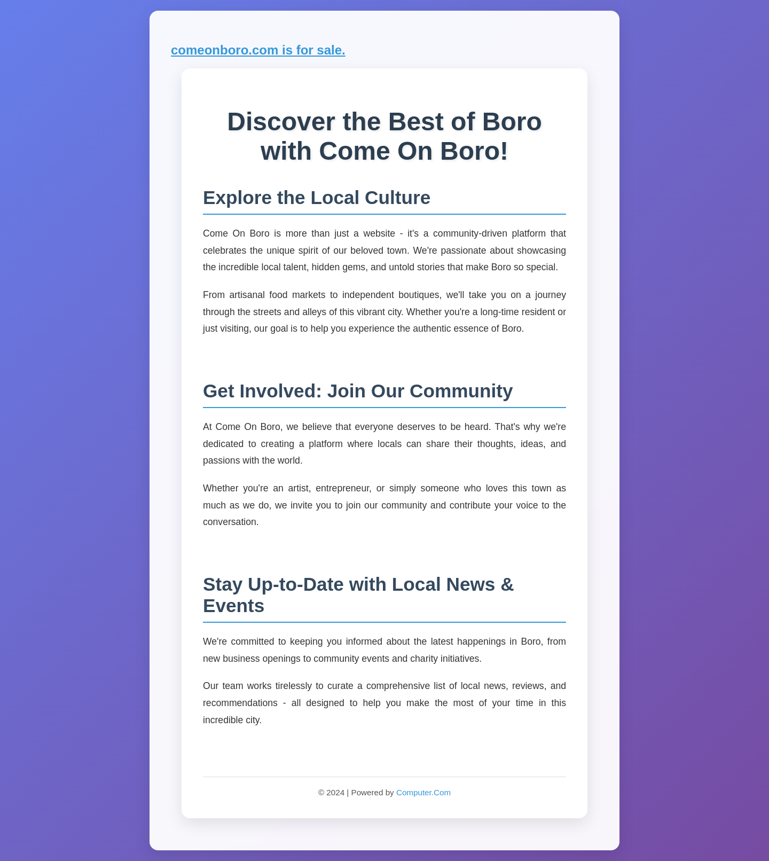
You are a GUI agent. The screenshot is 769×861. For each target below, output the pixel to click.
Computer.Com (423, 792)
